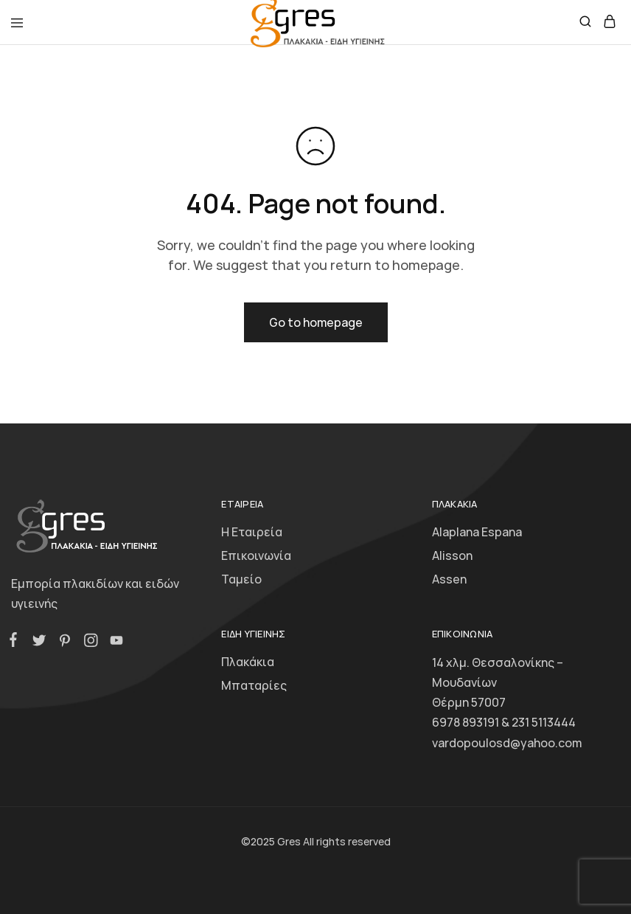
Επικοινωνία (256, 555)
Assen (449, 579)
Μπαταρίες (254, 685)
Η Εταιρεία (251, 532)
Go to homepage (316, 322)
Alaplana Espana (477, 532)
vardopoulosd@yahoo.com (507, 743)
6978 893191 (465, 722)
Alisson (452, 555)
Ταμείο (241, 579)
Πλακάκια (247, 662)
